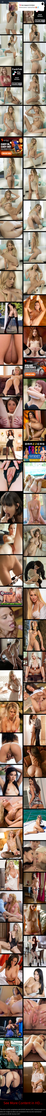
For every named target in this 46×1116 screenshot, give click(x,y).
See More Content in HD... (23, 1102)
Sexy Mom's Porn (39, 2)
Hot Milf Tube (30, 2)
